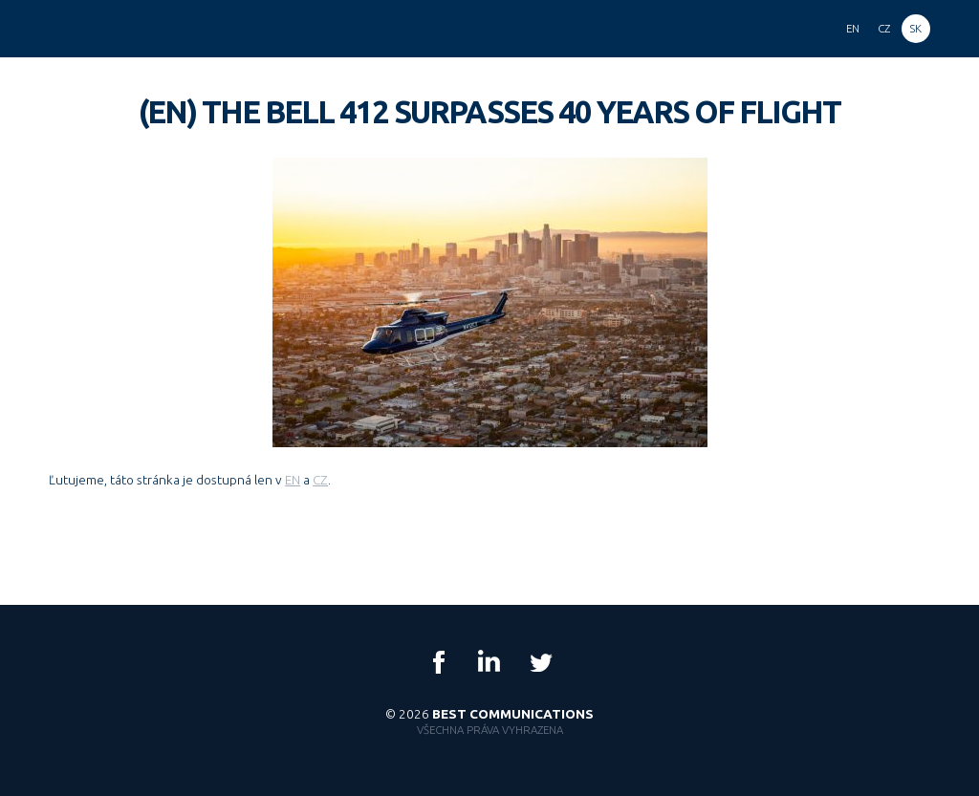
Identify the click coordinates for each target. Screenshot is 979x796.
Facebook (439, 662)
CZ (320, 479)
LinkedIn (489, 662)
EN (292, 479)
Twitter (540, 662)
